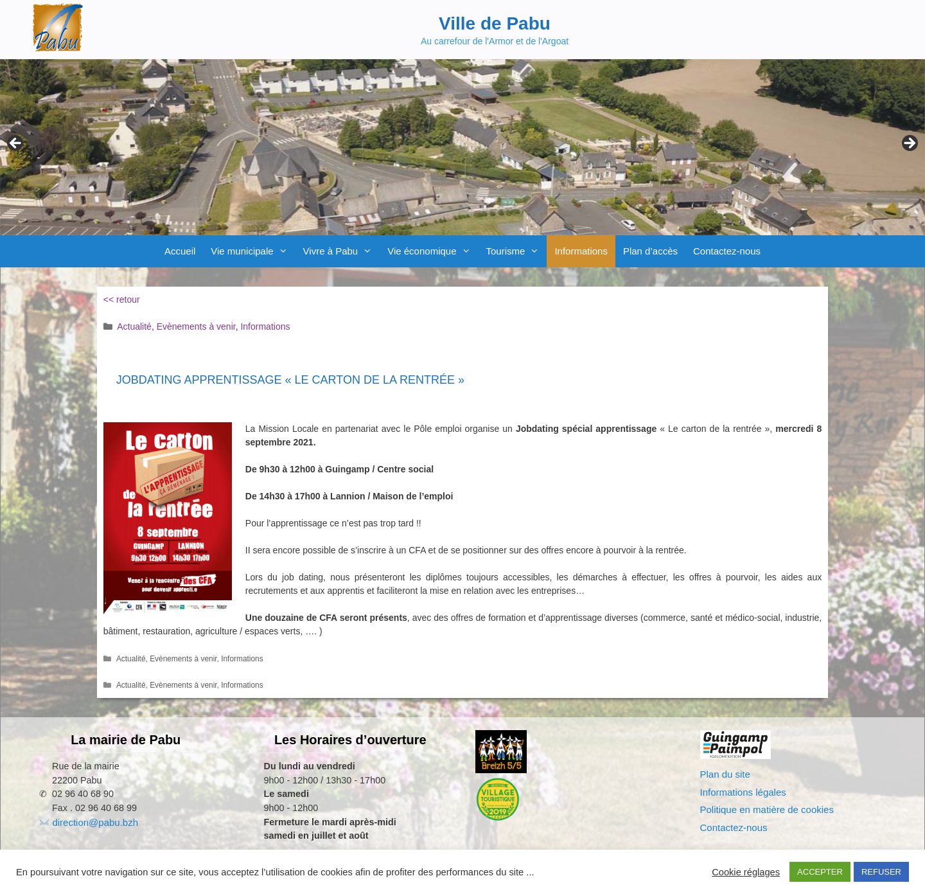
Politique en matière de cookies (767, 809)
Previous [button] (16, 144)
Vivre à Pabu (341, 251)
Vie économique (432, 251)
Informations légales (743, 792)
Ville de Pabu (495, 23)
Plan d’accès (650, 251)
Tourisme (516, 251)
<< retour (121, 299)
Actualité (134, 326)
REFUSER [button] (881, 872)
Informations (581, 251)
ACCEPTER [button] (820, 872)
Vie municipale (253, 251)
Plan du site (725, 774)
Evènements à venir (196, 326)
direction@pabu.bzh (95, 822)
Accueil (179, 251)
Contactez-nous (727, 251)
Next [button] (909, 144)
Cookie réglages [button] (746, 872)
